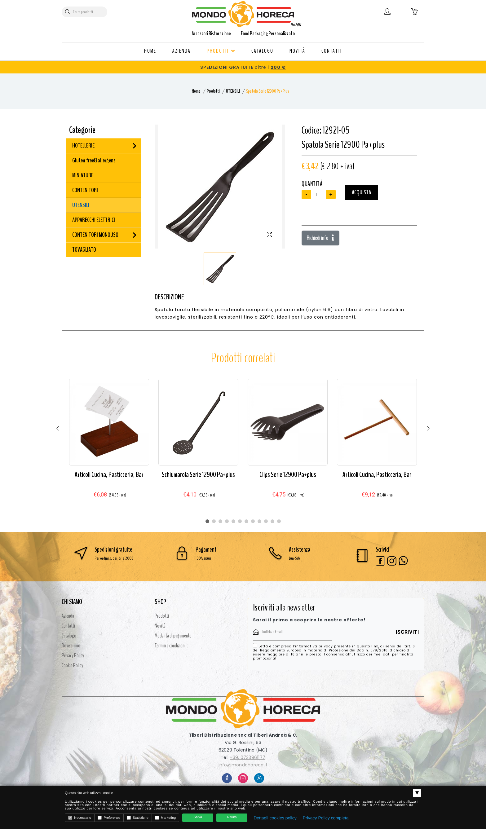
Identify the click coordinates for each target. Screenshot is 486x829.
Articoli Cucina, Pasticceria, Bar (109, 474)
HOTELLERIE (83, 145)
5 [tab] (233, 521)
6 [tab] (240, 521)
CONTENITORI (85, 190)
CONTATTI (331, 51)
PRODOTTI (221, 51)
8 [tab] (253, 521)
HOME (150, 51)
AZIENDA (181, 51)
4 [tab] (227, 521)
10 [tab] (266, 521)
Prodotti (213, 91)
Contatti (68, 625)
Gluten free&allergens (93, 160)
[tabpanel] (109, 444)
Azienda (68, 616)
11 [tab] (272, 521)
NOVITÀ (297, 51)
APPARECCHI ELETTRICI (93, 220)
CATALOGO (262, 51)
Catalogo (69, 635)
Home (196, 91)
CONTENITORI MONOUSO (95, 235)
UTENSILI (233, 91)
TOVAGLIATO (84, 249)
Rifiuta (232, 817)
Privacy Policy (73, 655)
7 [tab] (246, 521)
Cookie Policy (72, 665)
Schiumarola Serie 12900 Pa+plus (198, 474)
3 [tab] (220, 521)
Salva (197, 817)
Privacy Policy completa (326, 817)
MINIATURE (82, 175)
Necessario (79, 818)
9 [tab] (259, 521)
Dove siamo (71, 645)
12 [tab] (279, 521)
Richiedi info (320, 238)
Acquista (361, 192)
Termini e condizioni (170, 645)
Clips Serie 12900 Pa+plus (287, 474)
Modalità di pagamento (173, 635)
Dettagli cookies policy (275, 817)
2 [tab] (214, 521)
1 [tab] (207, 521)
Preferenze (109, 818)
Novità (160, 625)
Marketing (165, 818)
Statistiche (137, 818)
